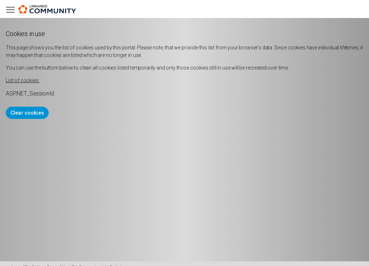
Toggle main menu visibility (11, 8)
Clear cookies (27, 113)
